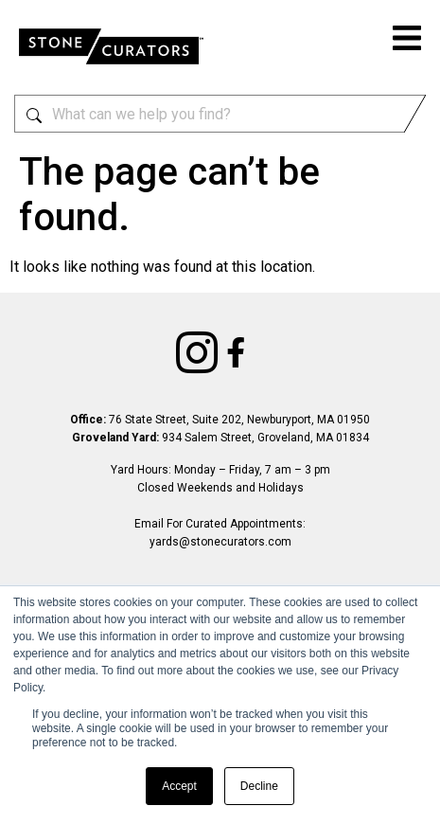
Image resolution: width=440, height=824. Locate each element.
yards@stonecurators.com (220, 541)
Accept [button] (179, 786)
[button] (407, 40)
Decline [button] (259, 786)
